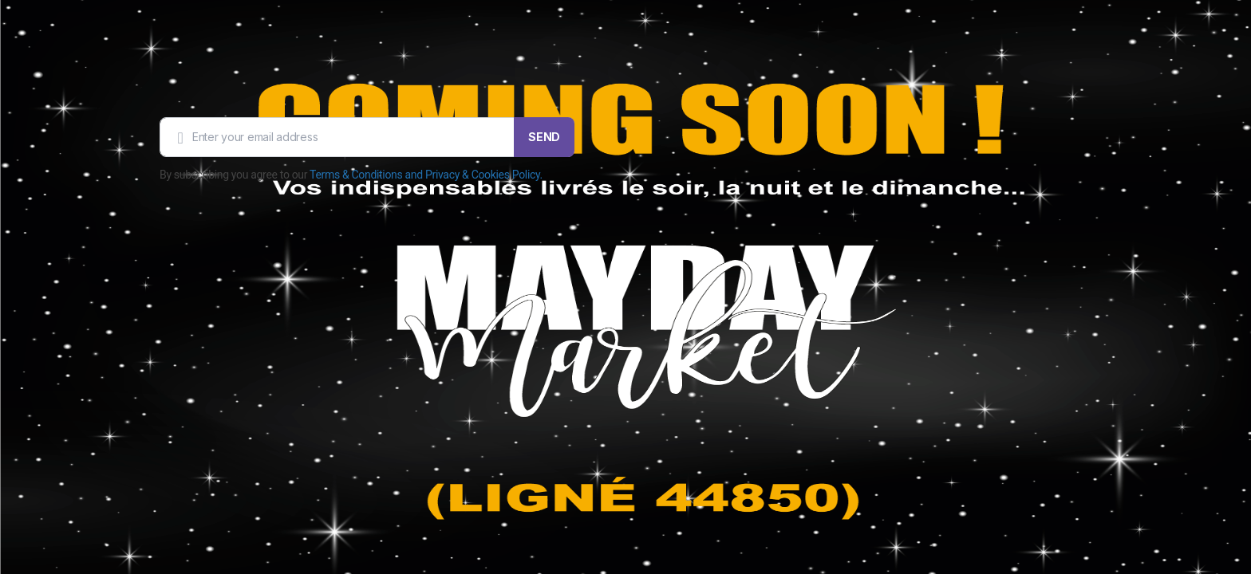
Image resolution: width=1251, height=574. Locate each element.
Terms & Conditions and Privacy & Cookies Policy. (426, 174)
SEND (544, 137)
